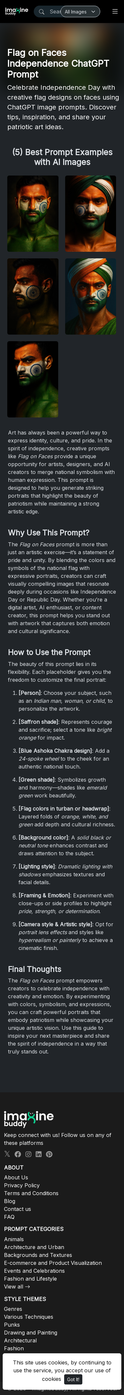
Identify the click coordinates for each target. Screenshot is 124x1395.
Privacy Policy (22, 1185)
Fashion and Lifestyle (30, 1278)
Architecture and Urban (34, 1247)
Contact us (17, 1209)
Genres (13, 1309)
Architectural (20, 1340)
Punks (12, 1324)
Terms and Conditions (31, 1193)
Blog (9, 1201)
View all (13, 1286)
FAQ (9, 1217)
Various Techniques (28, 1316)
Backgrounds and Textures (38, 1255)
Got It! (73, 1379)
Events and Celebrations (34, 1270)
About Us (16, 1177)
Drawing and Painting (30, 1332)
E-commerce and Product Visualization (53, 1263)
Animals (14, 1239)
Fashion (14, 1348)
